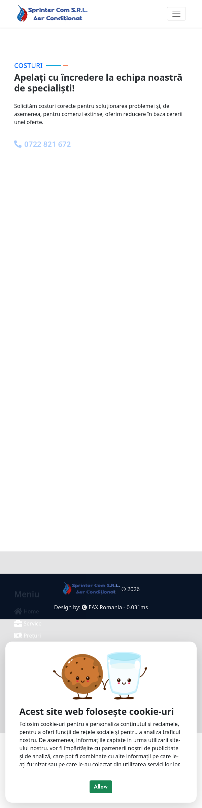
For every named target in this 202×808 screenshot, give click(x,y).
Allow (101, 787)
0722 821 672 (42, 178)
